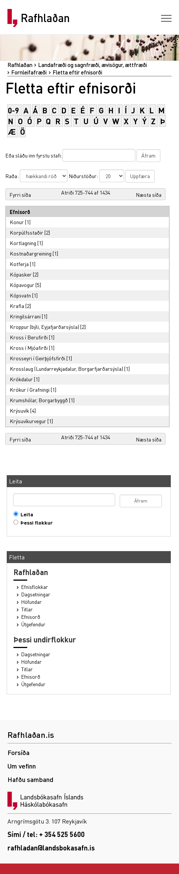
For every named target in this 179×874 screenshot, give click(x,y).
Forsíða (18, 752)
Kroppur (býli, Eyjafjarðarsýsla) (44, 326)
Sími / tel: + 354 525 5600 (46, 834)
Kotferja (19, 263)
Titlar (27, 609)
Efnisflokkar (34, 587)
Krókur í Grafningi (30, 389)
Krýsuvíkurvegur (28, 421)
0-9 (13, 110)
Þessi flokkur (35, 522)
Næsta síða (148, 194)
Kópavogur (22, 284)
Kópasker (21, 274)
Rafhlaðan (45, 18)
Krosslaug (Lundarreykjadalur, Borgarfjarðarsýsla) (66, 368)
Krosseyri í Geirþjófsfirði (37, 358)
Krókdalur (21, 379)
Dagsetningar (35, 594)
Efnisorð (30, 617)
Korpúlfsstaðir (26, 232)
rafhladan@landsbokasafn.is (51, 847)
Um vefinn (21, 765)
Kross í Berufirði (29, 337)
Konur (17, 221)
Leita (25, 514)
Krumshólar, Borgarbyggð (39, 400)
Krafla (17, 305)
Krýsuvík (19, 410)
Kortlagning (23, 242)
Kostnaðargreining (30, 253)
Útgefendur (33, 624)
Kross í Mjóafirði (29, 347)
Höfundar (31, 602)
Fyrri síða (20, 194)
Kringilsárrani (25, 316)
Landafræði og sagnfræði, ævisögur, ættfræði (92, 64)
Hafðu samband (30, 779)
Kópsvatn (20, 295)
